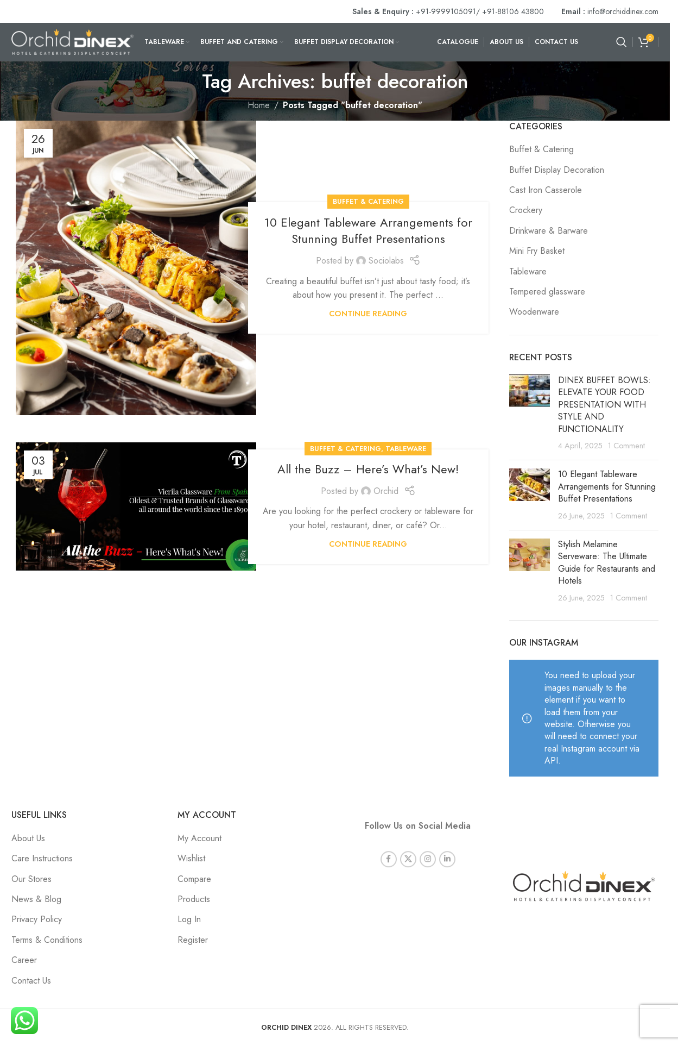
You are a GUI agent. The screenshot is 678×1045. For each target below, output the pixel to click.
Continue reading (368, 313)
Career (24, 960)
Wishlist (191, 858)
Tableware (405, 448)
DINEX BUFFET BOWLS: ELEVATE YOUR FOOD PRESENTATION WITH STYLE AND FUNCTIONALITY (604, 404)
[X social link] (408, 848)
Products (194, 899)
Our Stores (31, 879)
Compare (194, 879)
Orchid (385, 491)
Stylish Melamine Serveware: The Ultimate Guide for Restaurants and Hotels (606, 562)
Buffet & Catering (368, 201)
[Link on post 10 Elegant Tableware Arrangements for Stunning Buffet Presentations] (136, 268)
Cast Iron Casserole (545, 190)
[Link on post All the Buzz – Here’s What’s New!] (136, 506)
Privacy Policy (36, 919)
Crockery (525, 210)
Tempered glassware (547, 292)
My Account (199, 838)
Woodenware (534, 312)
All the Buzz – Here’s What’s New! (368, 469)
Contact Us (31, 980)
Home (259, 105)
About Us (28, 838)
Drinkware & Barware (548, 231)
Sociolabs (386, 260)
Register (193, 940)
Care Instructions (42, 858)
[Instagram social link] (428, 848)
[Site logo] (72, 41)
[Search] (621, 42)
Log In (189, 919)
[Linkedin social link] (447, 848)
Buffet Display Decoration (556, 170)
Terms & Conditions (47, 940)
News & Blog (36, 899)
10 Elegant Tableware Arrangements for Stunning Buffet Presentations (368, 231)
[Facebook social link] (389, 848)
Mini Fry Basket (537, 251)
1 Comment (626, 445)
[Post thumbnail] (529, 413)
